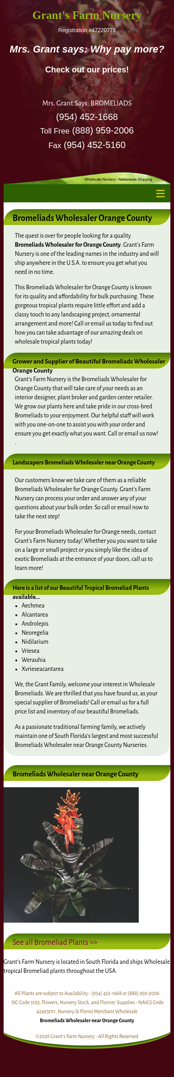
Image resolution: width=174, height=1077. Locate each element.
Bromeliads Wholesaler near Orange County (87, 1020)
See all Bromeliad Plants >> (55, 942)
